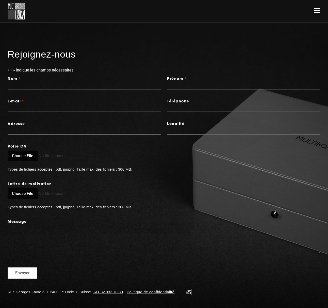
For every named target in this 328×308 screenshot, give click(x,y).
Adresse (16, 124)
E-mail (16, 101)
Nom (14, 79)
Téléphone (178, 101)
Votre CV (17, 147)
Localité (176, 124)
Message (17, 222)
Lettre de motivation (30, 184)
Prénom (177, 79)
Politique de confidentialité (150, 292)
